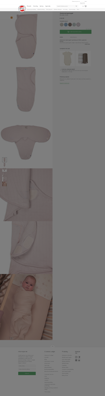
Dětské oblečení (58, 9)
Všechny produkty (31, 9)
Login (86, 1)
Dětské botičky (41, 9)
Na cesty (65, 9)
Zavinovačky (72, 9)
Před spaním (49, 9)
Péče (78, 9)
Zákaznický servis (76, 1)
